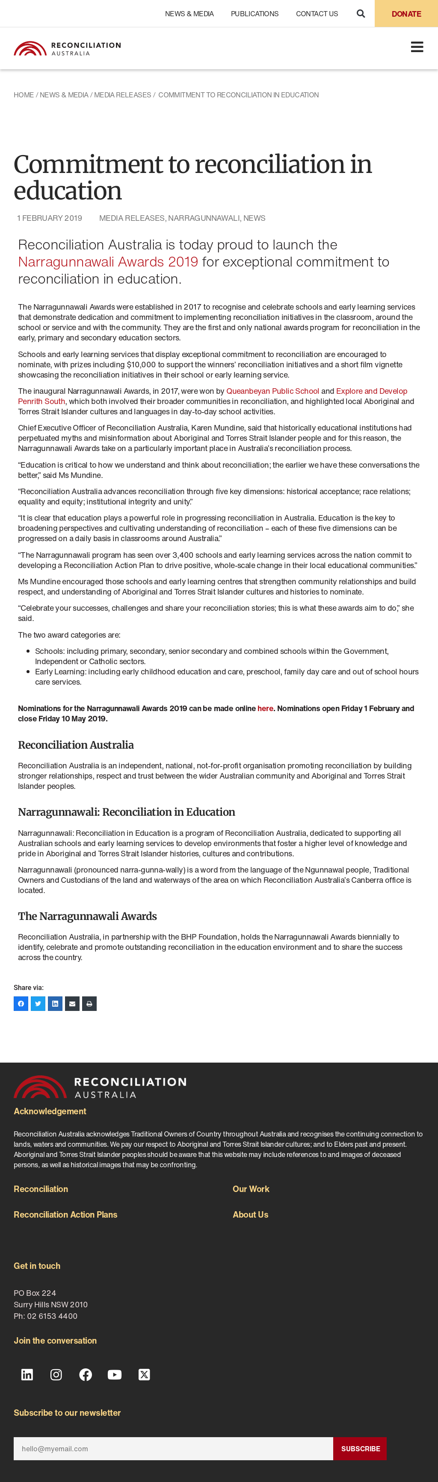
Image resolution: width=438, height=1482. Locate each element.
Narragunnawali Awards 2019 (108, 261)
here (265, 708)
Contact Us (317, 14)
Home (24, 95)
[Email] (173, 1448)
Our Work (251, 1189)
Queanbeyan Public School (273, 390)
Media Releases (122, 95)
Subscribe (360, 1448)
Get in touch (37, 1265)
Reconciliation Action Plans (66, 1214)
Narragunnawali (204, 217)
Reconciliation (41, 1189)
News (254, 217)
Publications (255, 14)
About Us (250, 1214)
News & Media (189, 14)
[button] (360, 13)
